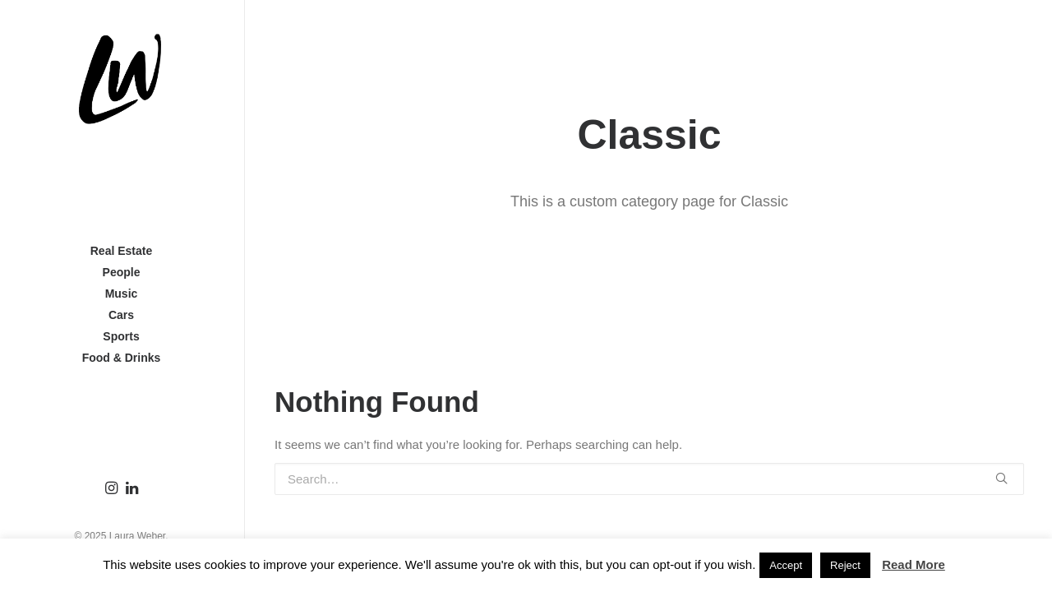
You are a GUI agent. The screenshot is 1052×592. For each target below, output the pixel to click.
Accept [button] (785, 565)
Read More (913, 564)
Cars (123, 314)
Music (123, 293)
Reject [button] (845, 565)
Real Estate (123, 250)
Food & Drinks (123, 357)
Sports (122, 336)
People (123, 272)
